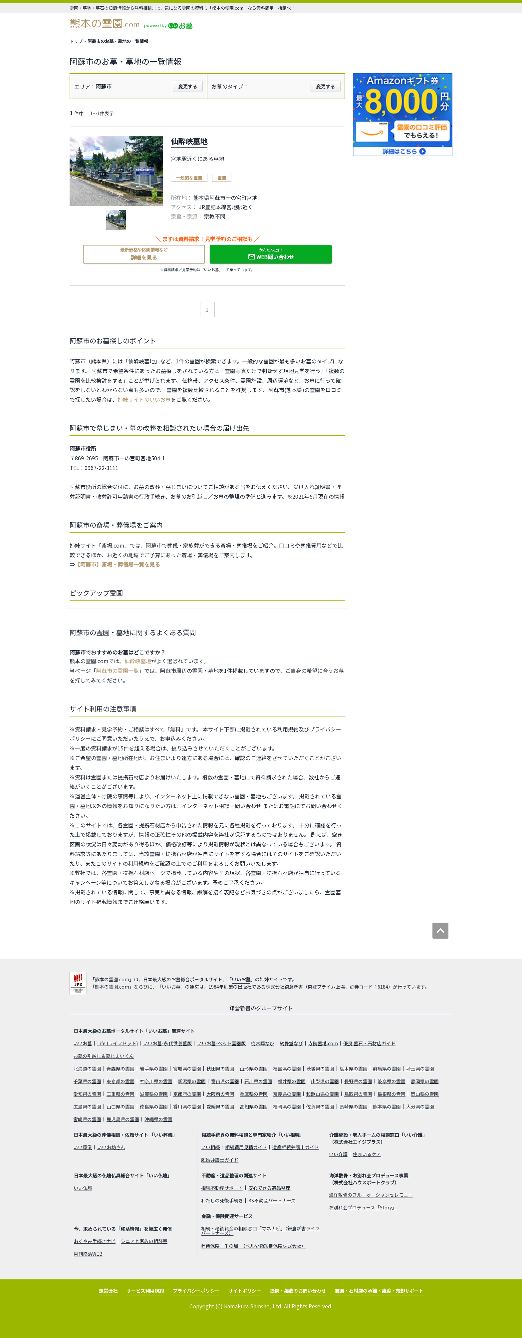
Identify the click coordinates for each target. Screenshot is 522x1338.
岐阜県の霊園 (391, 1081)
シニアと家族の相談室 (144, 1241)
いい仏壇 (83, 1187)
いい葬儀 (82, 1147)
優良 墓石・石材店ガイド (369, 1043)
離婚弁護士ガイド (219, 1159)
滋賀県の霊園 (154, 1094)
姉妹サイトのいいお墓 (144, 399)
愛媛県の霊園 (220, 1106)
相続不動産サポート (222, 1187)
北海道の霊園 (87, 1068)
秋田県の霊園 (220, 1068)
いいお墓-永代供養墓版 (167, 1043)
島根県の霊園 (391, 1094)
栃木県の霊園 (354, 1068)
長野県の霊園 (358, 1081)
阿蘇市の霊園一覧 (117, 670)
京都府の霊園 (187, 1094)
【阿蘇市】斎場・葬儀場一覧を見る (117, 564)
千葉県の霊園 (87, 1081)
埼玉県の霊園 (420, 1068)
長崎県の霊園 (354, 1106)
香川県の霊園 (187, 1106)
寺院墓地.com (323, 1043)
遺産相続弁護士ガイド (295, 1147)
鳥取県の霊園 (358, 1094)
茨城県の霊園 (320, 1068)
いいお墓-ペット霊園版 (221, 1043)
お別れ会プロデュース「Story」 (362, 1207)
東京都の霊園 (120, 1081)
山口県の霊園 (120, 1106)
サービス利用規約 (145, 1290)
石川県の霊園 (258, 1081)
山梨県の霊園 (325, 1081)
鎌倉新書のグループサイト (261, 1008)
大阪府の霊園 (220, 1094)
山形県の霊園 (254, 1068)
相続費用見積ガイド (246, 1147)
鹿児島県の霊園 (123, 1119)
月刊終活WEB (88, 1253)
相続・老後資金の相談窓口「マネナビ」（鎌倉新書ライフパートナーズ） (260, 1230)
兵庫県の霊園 (254, 1094)
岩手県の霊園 (154, 1068)
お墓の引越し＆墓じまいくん (103, 1056)
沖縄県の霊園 (158, 1119)
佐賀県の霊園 (320, 1106)
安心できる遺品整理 (269, 1187)
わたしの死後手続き (222, 1200)
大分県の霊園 (420, 1106)
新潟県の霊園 (192, 1081)
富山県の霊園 (225, 1081)
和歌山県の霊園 (322, 1094)
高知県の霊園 (254, 1106)
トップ (76, 41)
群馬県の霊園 (387, 1068)
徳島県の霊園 (154, 1106)
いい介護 (338, 1154)
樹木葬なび (262, 1043)
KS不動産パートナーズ (272, 1200)
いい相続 (210, 1147)
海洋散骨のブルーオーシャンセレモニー (371, 1194)
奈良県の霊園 (287, 1094)
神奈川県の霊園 (156, 1081)
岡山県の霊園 (425, 1094)
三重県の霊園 (120, 1094)
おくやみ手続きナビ (95, 1241)
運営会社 (108, 1290)
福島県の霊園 (287, 1068)
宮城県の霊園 (187, 1068)
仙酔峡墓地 (138, 661)
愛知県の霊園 (87, 1094)
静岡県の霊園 (425, 1081)
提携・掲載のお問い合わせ (298, 1290)
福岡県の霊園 (287, 1106)
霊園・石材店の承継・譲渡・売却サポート (379, 1290)
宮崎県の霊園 (87, 1119)
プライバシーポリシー (196, 1290)
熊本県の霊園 (387, 1106)
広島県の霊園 (87, 1106)
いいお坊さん (111, 1147)
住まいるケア (367, 1154)
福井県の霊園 (292, 1081)
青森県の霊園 (120, 1068)
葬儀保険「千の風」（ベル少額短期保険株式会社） (253, 1245)
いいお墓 (241, 979)
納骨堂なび (291, 1043)
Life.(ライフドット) (117, 1043)
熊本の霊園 (105, 23)
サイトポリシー (244, 1290)
